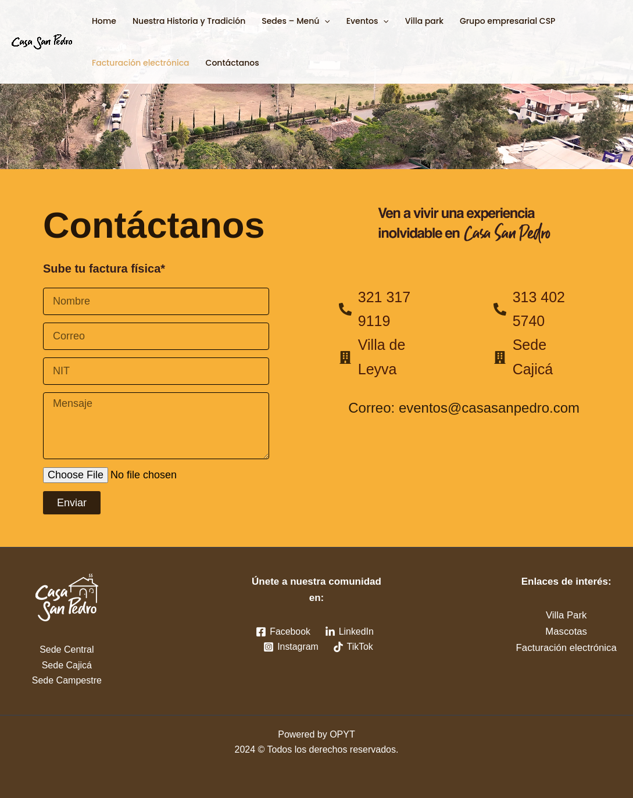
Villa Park (566, 615)
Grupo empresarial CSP (508, 21)
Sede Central (67, 649)
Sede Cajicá (67, 665)
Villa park (424, 21)
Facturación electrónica (140, 63)
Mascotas (566, 631)
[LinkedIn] (349, 632)
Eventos (367, 21)
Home (104, 21)
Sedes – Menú (296, 21)
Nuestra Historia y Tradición (189, 21)
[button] (324, 21)
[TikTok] (353, 647)
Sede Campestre (67, 680)
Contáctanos (232, 63)
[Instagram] (290, 647)
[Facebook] (283, 632)
